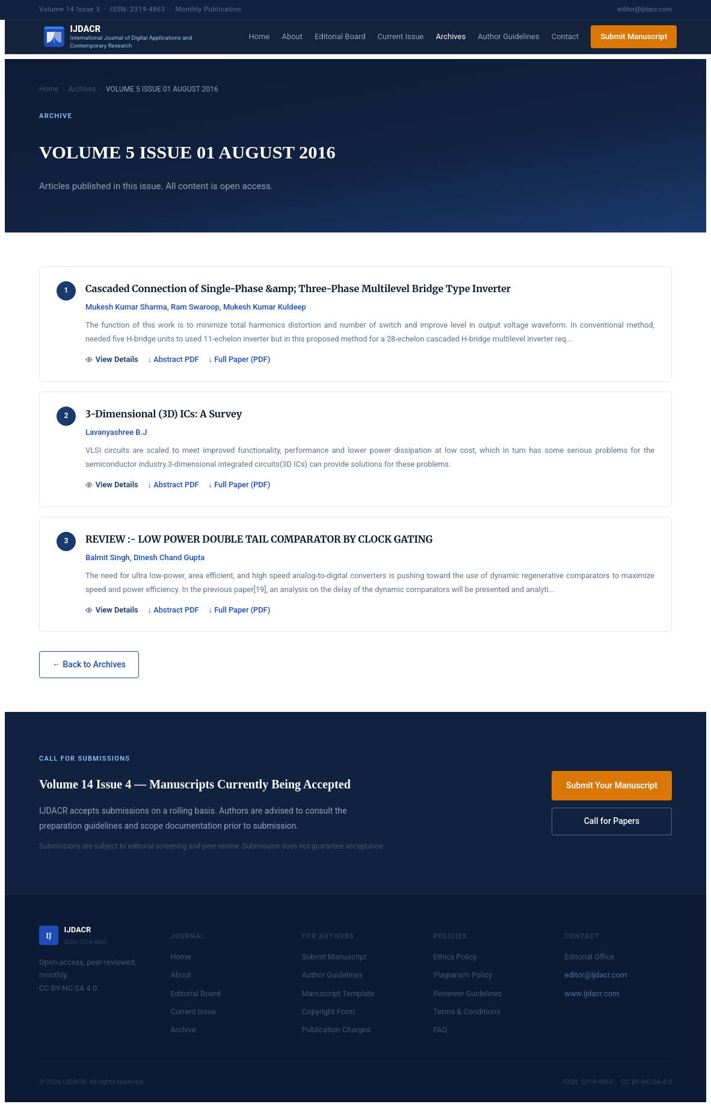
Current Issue (401, 36)
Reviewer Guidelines (467, 993)
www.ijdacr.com (592, 993)
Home (258, 36)
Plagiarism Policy (462, 974)
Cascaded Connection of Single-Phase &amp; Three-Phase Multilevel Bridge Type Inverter (298, 288)
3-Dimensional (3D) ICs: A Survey (163, 414)
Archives (451, 36)
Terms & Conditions (466, 1011)
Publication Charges (336, 1029)
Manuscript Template (338, 993)
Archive (182, 1029)
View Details (111, 359)
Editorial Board (340, 36)
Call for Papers (612, 821)
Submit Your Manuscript (611, 785)
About (292, 36)
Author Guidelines (509, 36)
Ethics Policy (454, 956)
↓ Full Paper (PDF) (240, 359)
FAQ (440, 1029)
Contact (565, 36)
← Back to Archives (89, 664)
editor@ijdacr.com (645, 9)
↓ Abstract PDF (173, 359)
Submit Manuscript (633, 36)
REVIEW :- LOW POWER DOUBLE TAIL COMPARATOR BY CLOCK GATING (258, 539)
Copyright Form (328, 1011)
